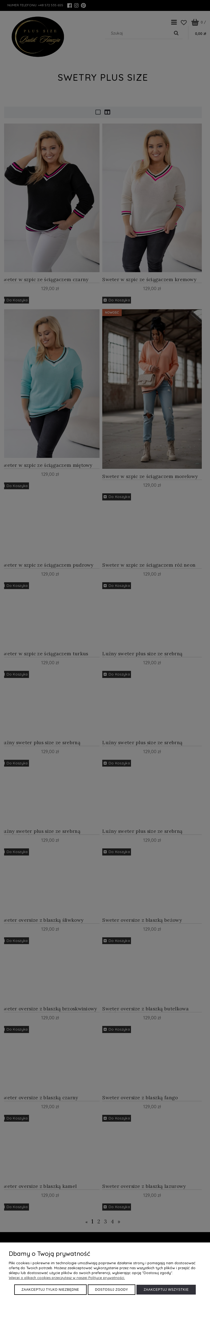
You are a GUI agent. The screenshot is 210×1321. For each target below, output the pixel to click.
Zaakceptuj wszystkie (166, 1290)
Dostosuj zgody (111, 1290)
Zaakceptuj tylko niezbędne (50, 1290)
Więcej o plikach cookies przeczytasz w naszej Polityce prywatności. (67, 1277)
